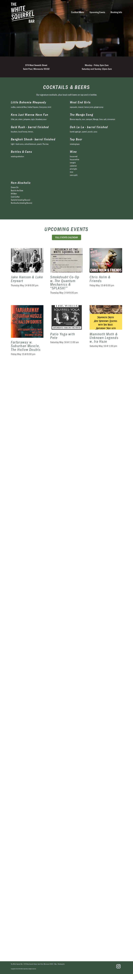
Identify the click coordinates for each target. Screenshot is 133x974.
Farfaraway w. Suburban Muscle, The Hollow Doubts (27, 332)
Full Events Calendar (66, 237)
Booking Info (116, 12)
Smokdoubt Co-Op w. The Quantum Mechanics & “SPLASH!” (66, 273)
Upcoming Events (97, 12)
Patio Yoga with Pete (66, 332)
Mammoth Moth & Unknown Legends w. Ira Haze (106, 332)
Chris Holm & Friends (106, 273)
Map (55, 964)
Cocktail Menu (77, 12)
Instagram (118, 966)
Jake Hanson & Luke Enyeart (27, 273)
